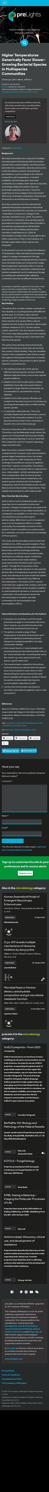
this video (11, 1348)
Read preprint (11, 750)
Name (5, 815)
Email (5, 827)
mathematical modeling (25, 723)
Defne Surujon (11, 121)
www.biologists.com (14, 1359)
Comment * (7, 781)
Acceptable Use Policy (12, 1379)
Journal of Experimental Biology (18, 1329)
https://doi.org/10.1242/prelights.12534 (20, 730)
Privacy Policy (8, 1370)
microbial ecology (19, 725)
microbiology (16, 148)
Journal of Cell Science (27, 1326)
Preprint (5, 87)
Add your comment (12, 841)
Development (11, 1326)
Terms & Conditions (11, 1374)
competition (11, 723)
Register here (25, 873)
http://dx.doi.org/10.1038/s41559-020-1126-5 (20, 92)
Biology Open (34, 1331)
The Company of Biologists (14, 1383)
